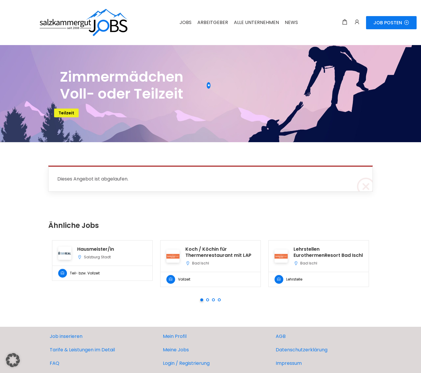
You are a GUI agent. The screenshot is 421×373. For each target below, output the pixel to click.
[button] (13, 360)
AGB (281, 336)
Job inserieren (66, 336)
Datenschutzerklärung (301, 349)
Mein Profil (175, 336)
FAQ (54, 363)
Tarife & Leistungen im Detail (82, 349)
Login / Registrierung (186, 363)
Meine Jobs (176, 349)
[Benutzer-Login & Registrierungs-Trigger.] (357, 22)
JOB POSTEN (391, 22)
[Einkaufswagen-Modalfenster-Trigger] (344, 22)
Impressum (289, 363)
